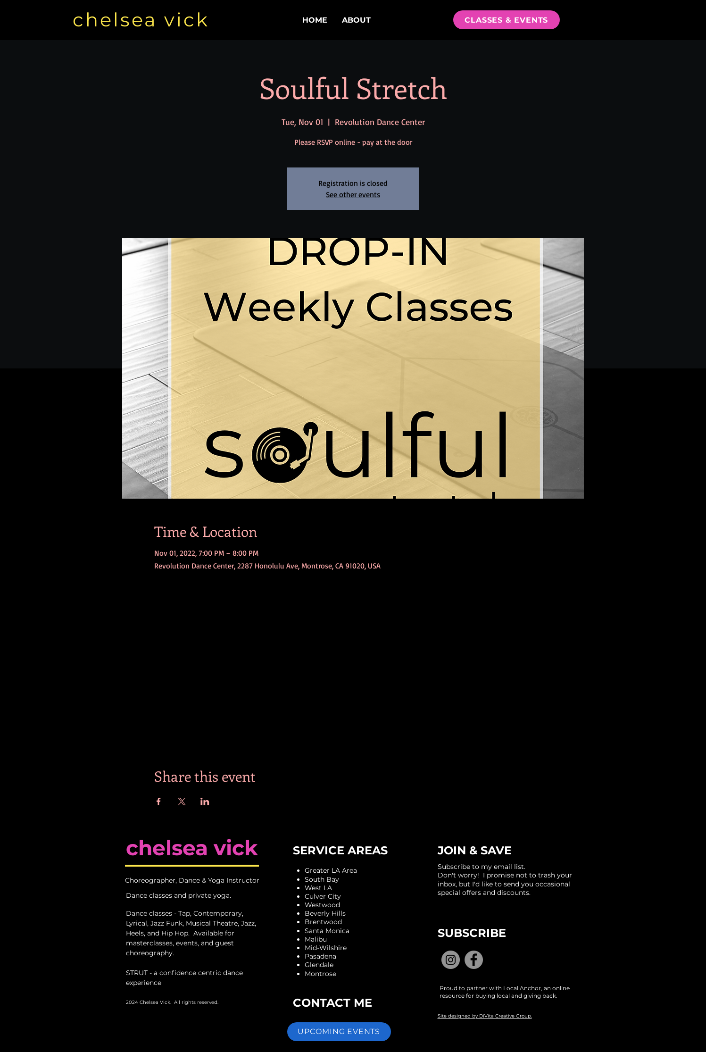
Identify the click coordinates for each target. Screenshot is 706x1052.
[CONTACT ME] (334, 1003)
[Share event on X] (181, 801)
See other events (353, 194)
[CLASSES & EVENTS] (506, 19)
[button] (339, 1031)
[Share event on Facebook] (158, 801)
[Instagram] (450, 960)
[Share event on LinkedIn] (204, 801)
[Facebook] (474, 960)
